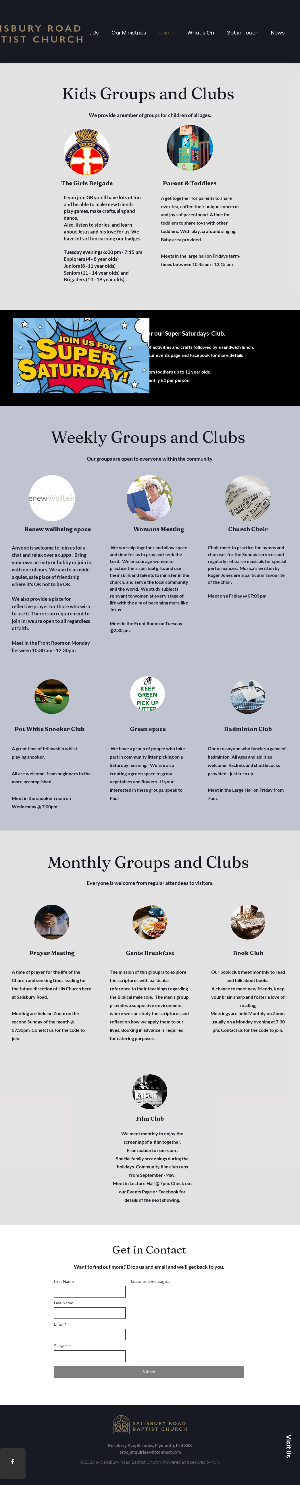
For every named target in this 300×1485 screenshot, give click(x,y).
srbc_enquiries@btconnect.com (150, 1452)
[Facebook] (12, 1461)
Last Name (63, 1303)
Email (59, 1324)
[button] (288, 1446)
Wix (216, 1462)
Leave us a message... (150, 1281)
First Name (64, 1281)
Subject (61, 1346)
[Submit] (149, 1372)
